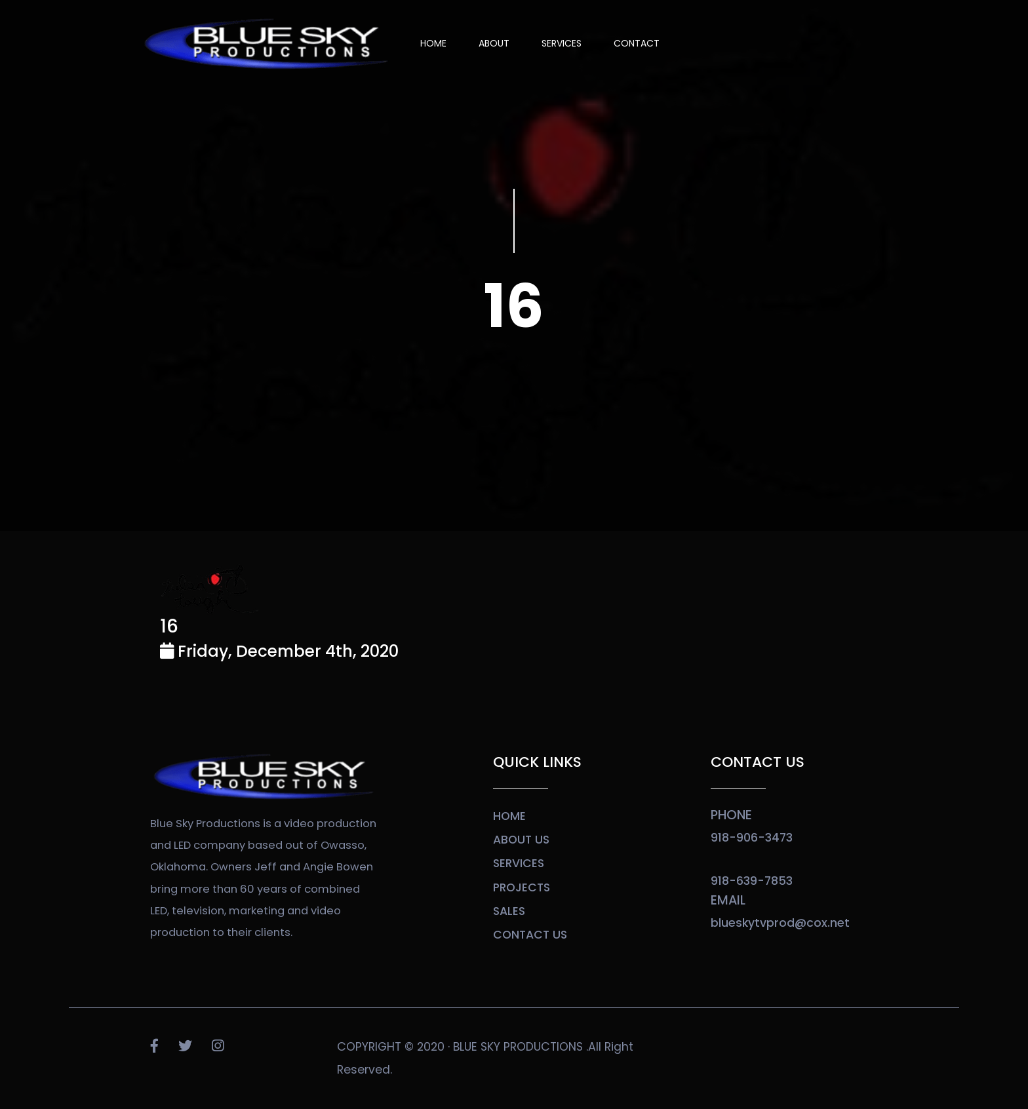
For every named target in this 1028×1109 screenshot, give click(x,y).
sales (509, 911)
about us (521, 839)
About (494, 43)
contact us (530, 935)
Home (433, 43)
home (509, 816)
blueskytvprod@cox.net (780, 923)
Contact (637, 43)
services (518, 863)
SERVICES (562, 43)
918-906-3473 (752, 838)
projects (521, 887)
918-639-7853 (752, 881)
